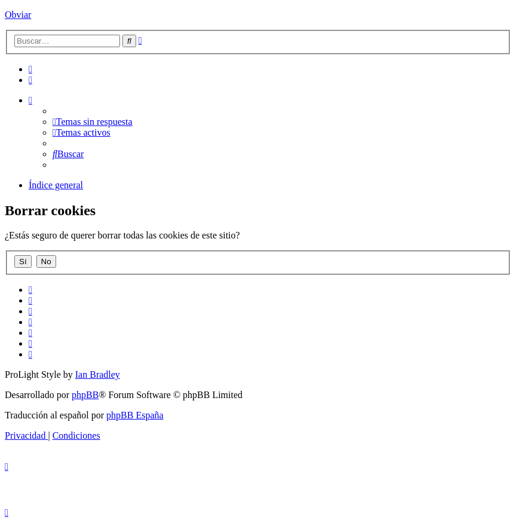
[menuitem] (30, 69)
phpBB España (135, 415)
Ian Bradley (97, 374)
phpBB (85, 395)
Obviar (18, 15)
